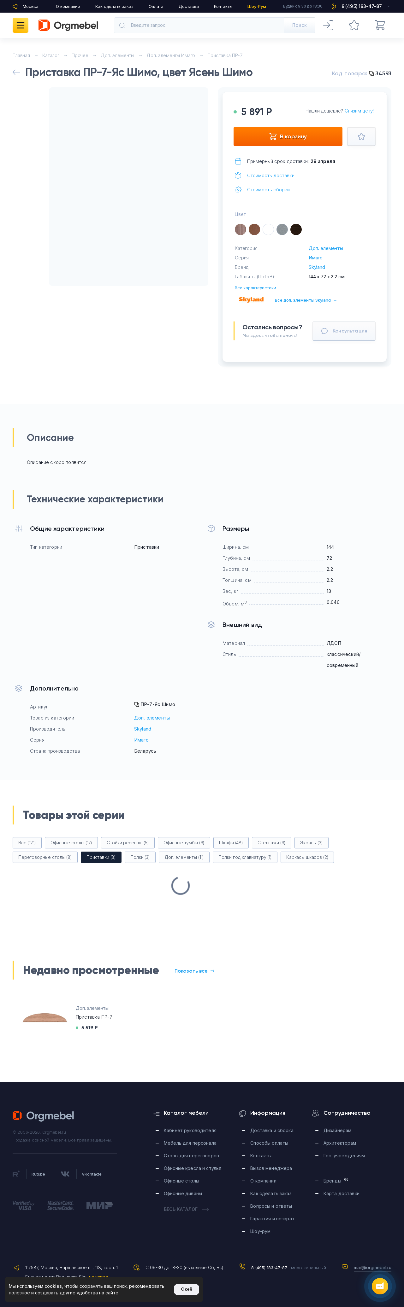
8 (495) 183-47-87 (269, 1267)
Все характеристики (255, 287)
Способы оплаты (269, 1143)
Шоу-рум (260, 1231)
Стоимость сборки (268, 190)
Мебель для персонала (190, 1143)
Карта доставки (341, 1193)
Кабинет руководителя (190, 1130)
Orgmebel (43, 1116)
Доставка (189, 6)
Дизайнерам (337, 1130)
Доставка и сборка (271, 1130)
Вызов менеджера (271, 1168)
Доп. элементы (326, 248)
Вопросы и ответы (271, 1206)
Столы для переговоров (191, 1155)
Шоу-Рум (256, 6)
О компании (68, 6)
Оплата (156, 6)
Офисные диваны (183, 1193)
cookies (53, 1286)
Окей (186, 1289)
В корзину (287, 136)
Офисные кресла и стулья (192, 1168)
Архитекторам (340, 1143)
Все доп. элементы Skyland (306, 300)
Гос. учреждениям (344, 1155)
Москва (31, 6)
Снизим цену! (359, 111)
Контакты (223, 6)
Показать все (194, 971)
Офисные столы (181, 1180)
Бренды (336, 1180)
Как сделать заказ (114, 6)
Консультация (344, 331)
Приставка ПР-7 (94, 1017)
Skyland (317, 267)
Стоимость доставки (270, 175)
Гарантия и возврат (272, 1218)
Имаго (316, 258)
